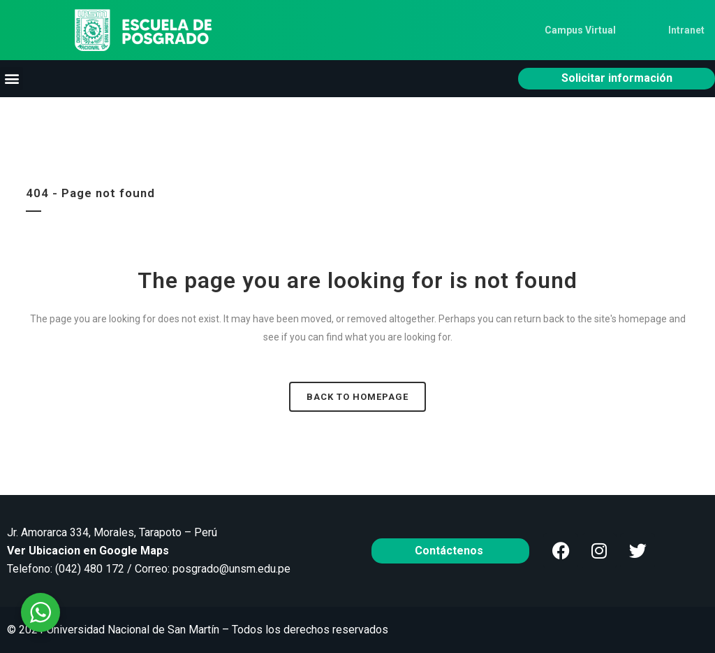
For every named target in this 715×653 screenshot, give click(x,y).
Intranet (686, 30)
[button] (11, 78)
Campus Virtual (580, 30)
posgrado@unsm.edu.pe (231, 568)
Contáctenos (450, 550)
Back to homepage (357, 397)
